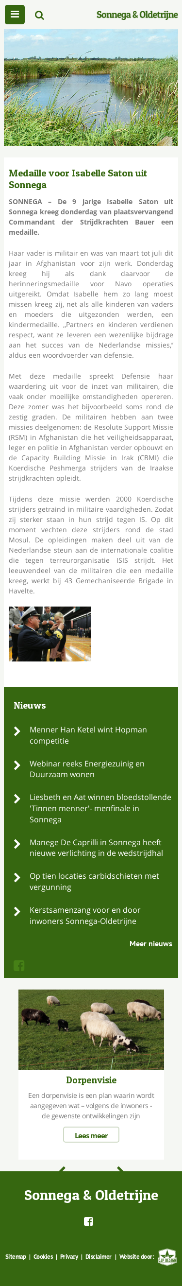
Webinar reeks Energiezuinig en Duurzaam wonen (87, 769)
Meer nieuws (151, 943)
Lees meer (91, 1135)
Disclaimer (98, 1256)
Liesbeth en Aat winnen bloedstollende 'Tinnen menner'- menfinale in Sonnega (100, 808)
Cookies (43, 1256)
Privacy (69, 1256)
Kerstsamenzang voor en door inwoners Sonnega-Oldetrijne (85, 915)
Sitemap (15, 1256)
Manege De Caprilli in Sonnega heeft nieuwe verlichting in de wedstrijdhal (96, 848)
